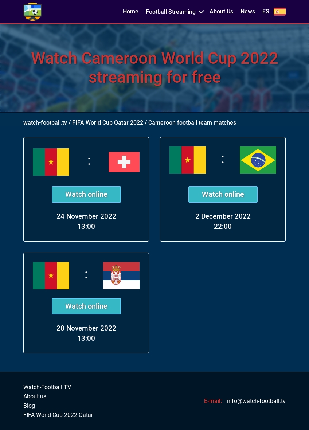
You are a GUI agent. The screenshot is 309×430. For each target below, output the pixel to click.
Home (130, 11)
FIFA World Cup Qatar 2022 (107, 122)
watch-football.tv (45, 122)
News (247, 11)
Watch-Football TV (47, 387)
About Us (221, 11)
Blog (29, 406)
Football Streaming (171, 12)
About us (34, 396)
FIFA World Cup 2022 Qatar (58, 415)
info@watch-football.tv (256, 401)
